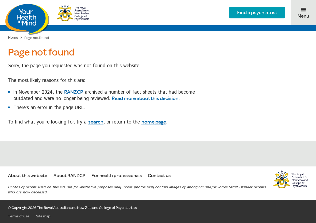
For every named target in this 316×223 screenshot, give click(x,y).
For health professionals (116, 175)
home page (153, 121)
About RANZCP (69, 175)
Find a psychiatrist (257, 12)
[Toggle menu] (303, 12)
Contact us (159, 175)
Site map (43, 216)
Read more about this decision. (146, 98)
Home (13, 37)
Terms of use (18, 216)
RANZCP (73, 92)
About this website (27, 175)
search (95, 121)
